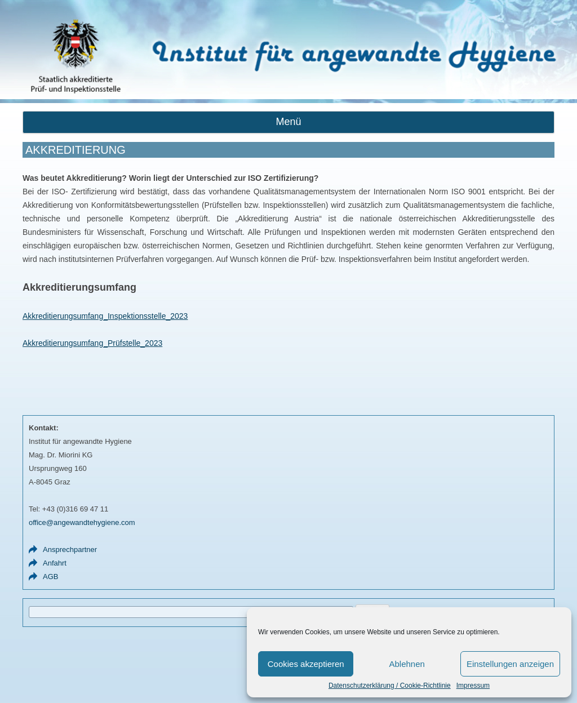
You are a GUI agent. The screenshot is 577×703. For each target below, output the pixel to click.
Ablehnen (406, 664)
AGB (50, 576)
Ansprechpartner (70, 549)
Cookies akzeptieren (306, 664)
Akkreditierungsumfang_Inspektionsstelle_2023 (105, 316)
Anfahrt (54, 563)
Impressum (473, 685)
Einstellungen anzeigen (510, 664)
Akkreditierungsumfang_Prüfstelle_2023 (92, 343)
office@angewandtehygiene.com (82, 522)
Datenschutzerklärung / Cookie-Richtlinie (390, 685)
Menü (288, 121)
